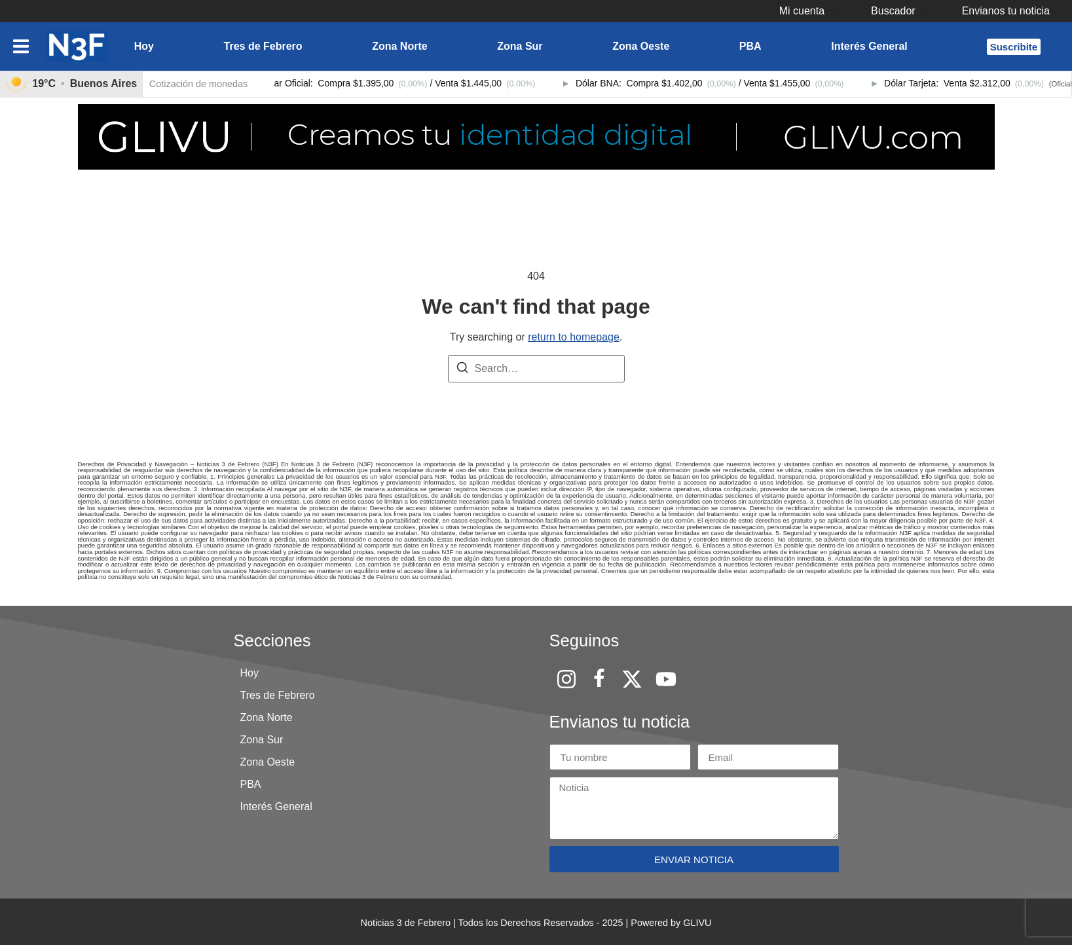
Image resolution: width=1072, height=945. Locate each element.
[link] (71, 83)
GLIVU (697, 922)
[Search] (462, 370)
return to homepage (573, 337)
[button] (809, 11)
